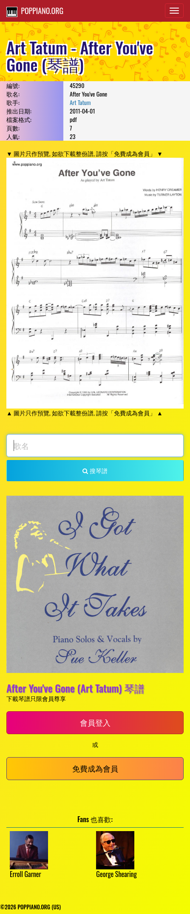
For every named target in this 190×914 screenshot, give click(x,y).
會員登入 (95, 722)
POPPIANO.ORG (34, 11)
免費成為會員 (95, 768)
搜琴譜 (94, 470)
